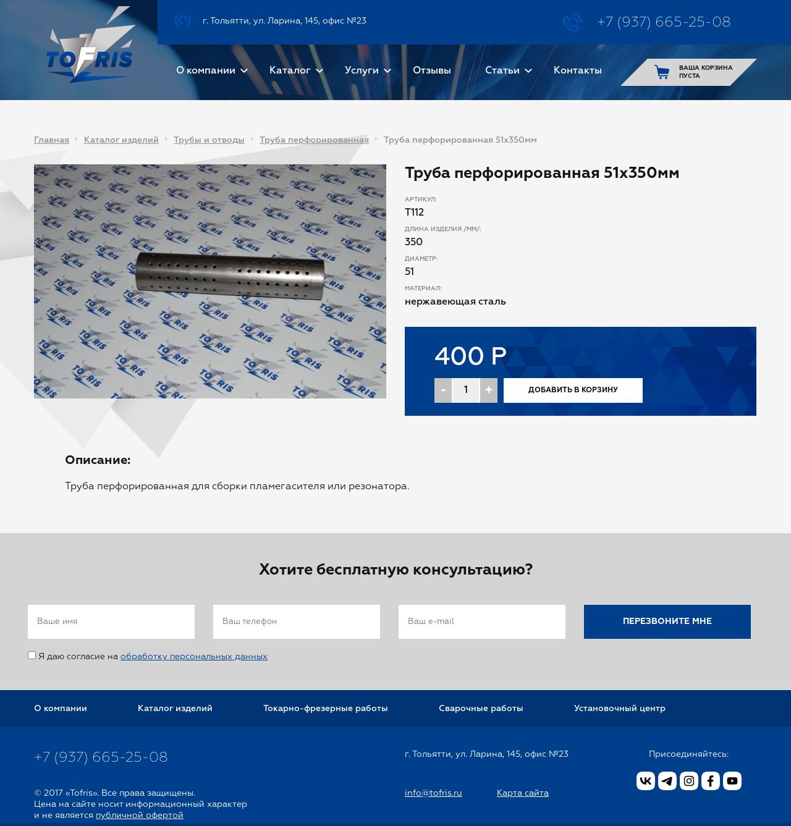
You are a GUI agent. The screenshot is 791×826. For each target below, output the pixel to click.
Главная (51, 140)
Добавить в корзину (573, 390)
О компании (205, 71)
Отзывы (432, 71)
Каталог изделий (121, 140)
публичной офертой (140, 815)
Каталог (290, 71)
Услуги (362, 71)
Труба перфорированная (314, 140)
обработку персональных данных (194, 656)
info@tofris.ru (433, 793)
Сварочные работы (481, 708)
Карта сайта (523, 793)
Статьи (502, 71)
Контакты (578, 71)
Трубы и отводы (209, 140)
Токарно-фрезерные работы (325, 708)
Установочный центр (620, 708)
